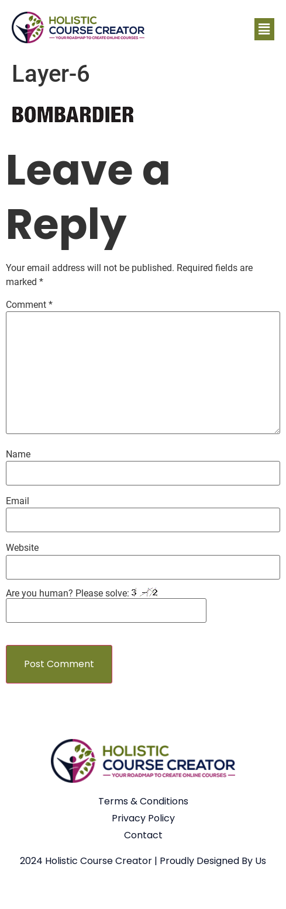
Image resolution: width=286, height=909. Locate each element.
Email (17, 501)
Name (18, 454)
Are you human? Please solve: (106, 605)
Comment (29, 305)
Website (22, 548)
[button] (264, 29)
